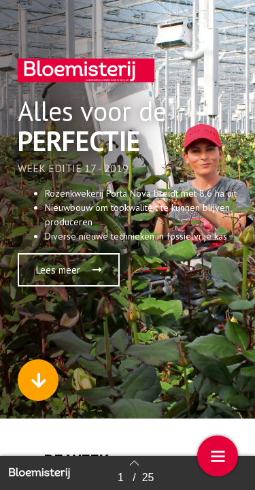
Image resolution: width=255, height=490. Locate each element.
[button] (69, 270)
